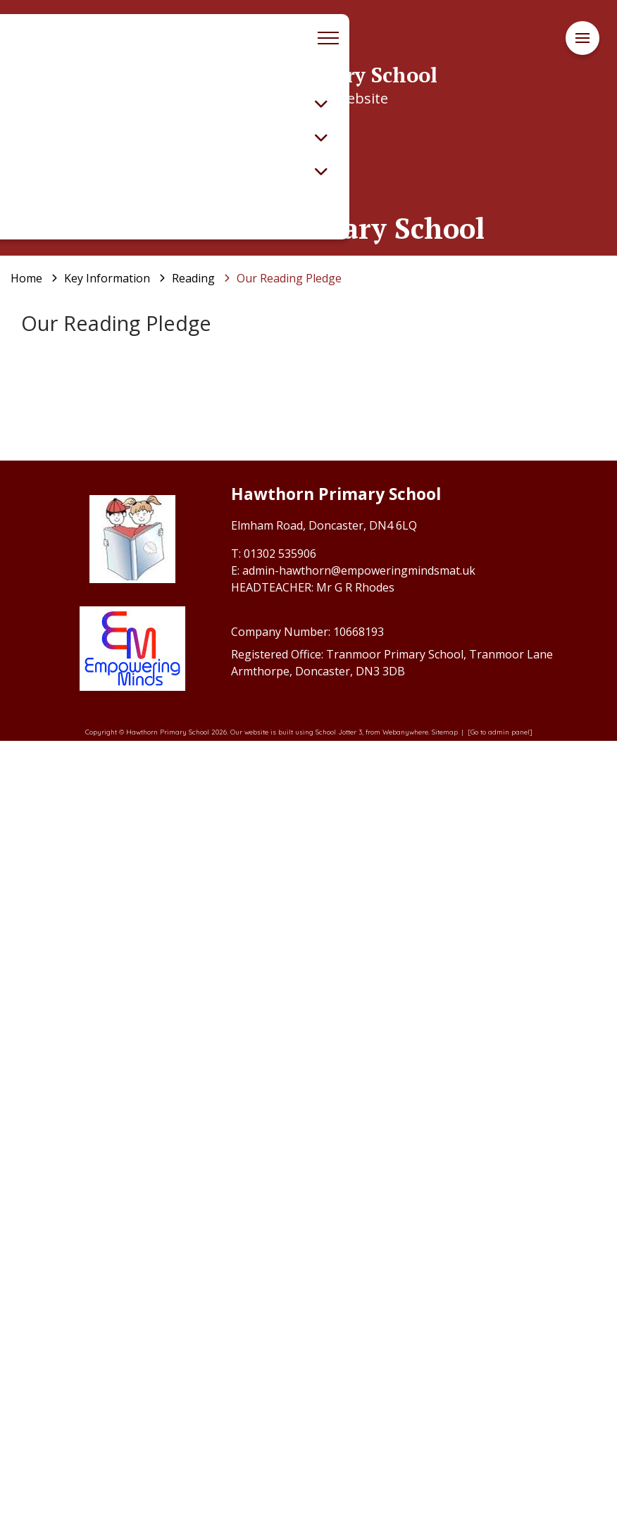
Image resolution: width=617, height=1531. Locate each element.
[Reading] (193, 278)
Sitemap (445, 1522)
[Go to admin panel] (500, 1522)
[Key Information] (107, 278)
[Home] (26, 278)
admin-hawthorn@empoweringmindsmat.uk (358, 1360)
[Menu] (582, 38)
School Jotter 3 (339, 1522)
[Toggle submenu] (321, 103)
